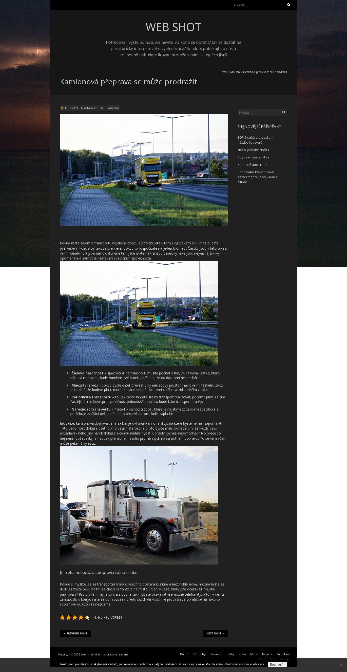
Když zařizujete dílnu (253, 157)
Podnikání (235, 72)
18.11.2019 (71, 108)
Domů (184, 654)
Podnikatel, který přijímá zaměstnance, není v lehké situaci (258, 177)
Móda (254, 654)
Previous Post (75, 633)
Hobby (230, 654)
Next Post (215, 633)
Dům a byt (199, 654)
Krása (242, 654)
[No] (340, 665)
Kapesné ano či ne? (252, 164)
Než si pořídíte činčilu (253, 150)
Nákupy (267, 654)
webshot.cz (90, 108)
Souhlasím (277, 664)
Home (223, 72)
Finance (216, 654)
